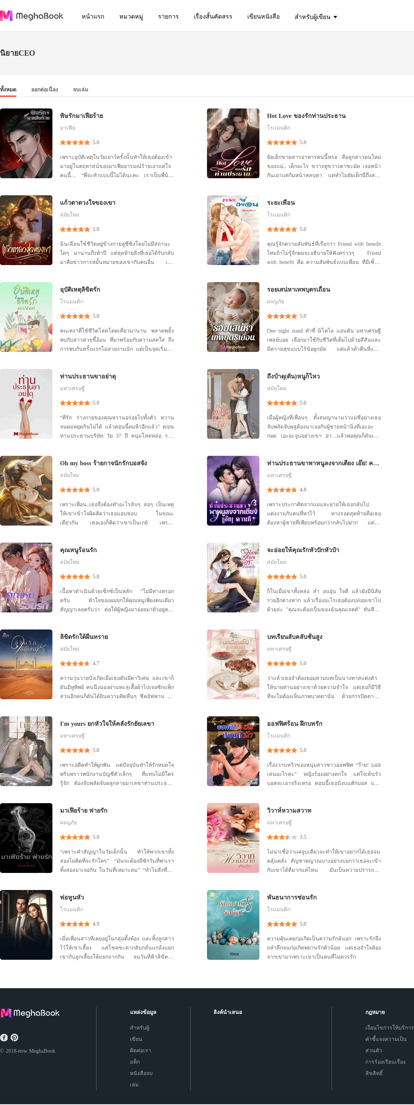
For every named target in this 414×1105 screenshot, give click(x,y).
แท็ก (135, 1062)
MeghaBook (42, 1051)
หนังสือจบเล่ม (141, 1079)
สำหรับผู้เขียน (139, 1033)
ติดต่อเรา (140, 1050)
